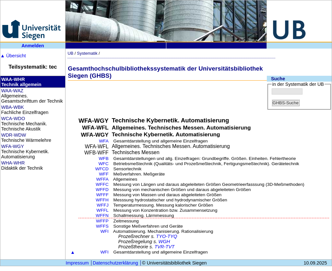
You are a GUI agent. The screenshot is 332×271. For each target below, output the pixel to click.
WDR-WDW (13, 135)
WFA (104, 141)
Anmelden (32, 45)
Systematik (87, 53)
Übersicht (13, 55)
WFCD (102, 168)
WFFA (102, 179)
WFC (104, 163)
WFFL (103, 210)
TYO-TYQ (166, 236)
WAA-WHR (13, 79)
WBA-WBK (12, 107)
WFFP (102, 221)
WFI (105, 231)
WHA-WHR (13, 162)
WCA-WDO (13, 118)
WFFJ (102, 205)
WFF (104, 174)
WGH (164, 241)
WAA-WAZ (12, 90)
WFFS (102, 226)
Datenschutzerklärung (115, 262)
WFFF (102, 194)
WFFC (102, 184)
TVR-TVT (164, 246)
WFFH (102, 200)
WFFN (102, 215)
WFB (103, 158)
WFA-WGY (12, 146)
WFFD (102, 189)
